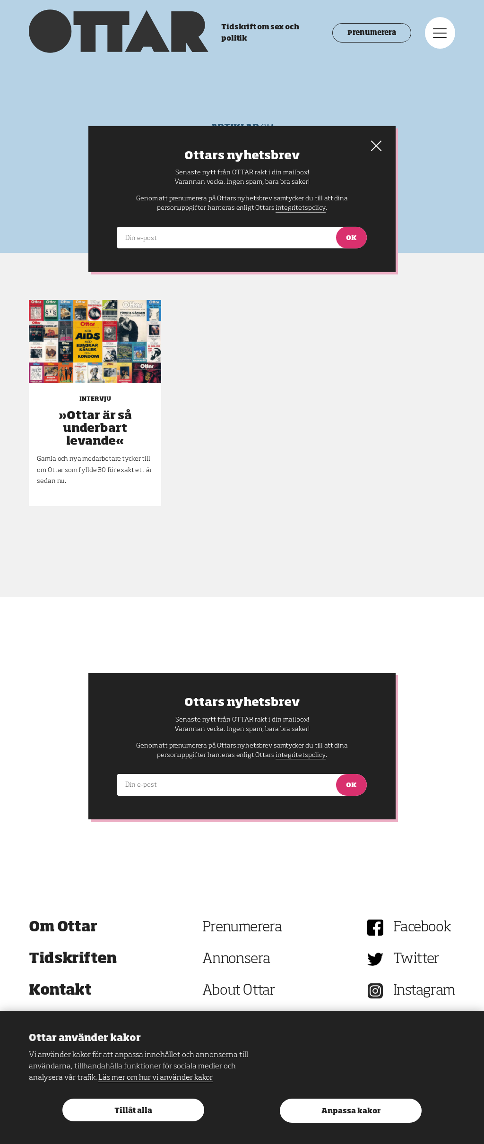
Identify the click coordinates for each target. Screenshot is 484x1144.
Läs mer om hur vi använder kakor (155, 1078)
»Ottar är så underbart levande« (95, 428)
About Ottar (238, 991)
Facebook (422, 927)
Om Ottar (63, 927)
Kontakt (60, 991)
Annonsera (236, 959)
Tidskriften (73, 959)
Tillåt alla (133, 1110)
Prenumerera (371, 33)
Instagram (424, 991)
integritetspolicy (300, 755)
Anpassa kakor (350, 1111)
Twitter (416, 959)
